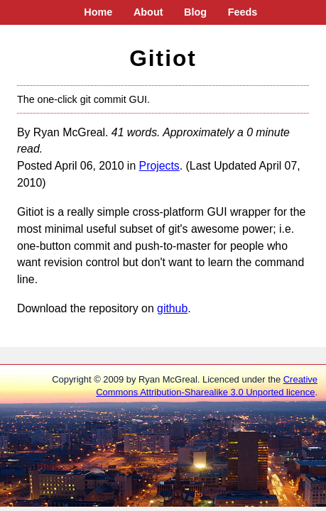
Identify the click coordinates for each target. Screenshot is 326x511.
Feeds (243, 12)
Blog (195, 12)
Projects (159, 166)
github (172, 308)
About (148, 12)
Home (98, 12)
